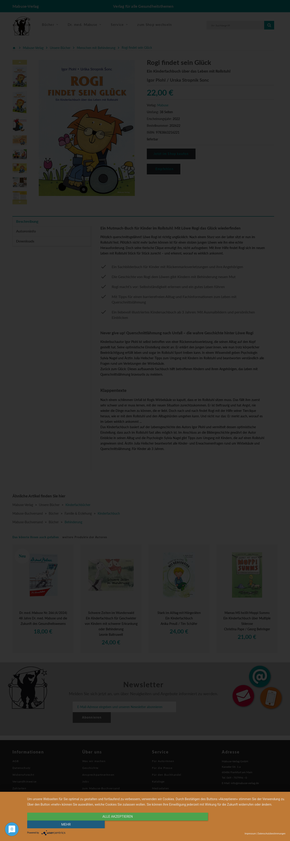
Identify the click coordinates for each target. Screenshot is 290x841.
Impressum (250, 833)
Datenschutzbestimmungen (271, 833)
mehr (246, 824)
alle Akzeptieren (117, 824)
